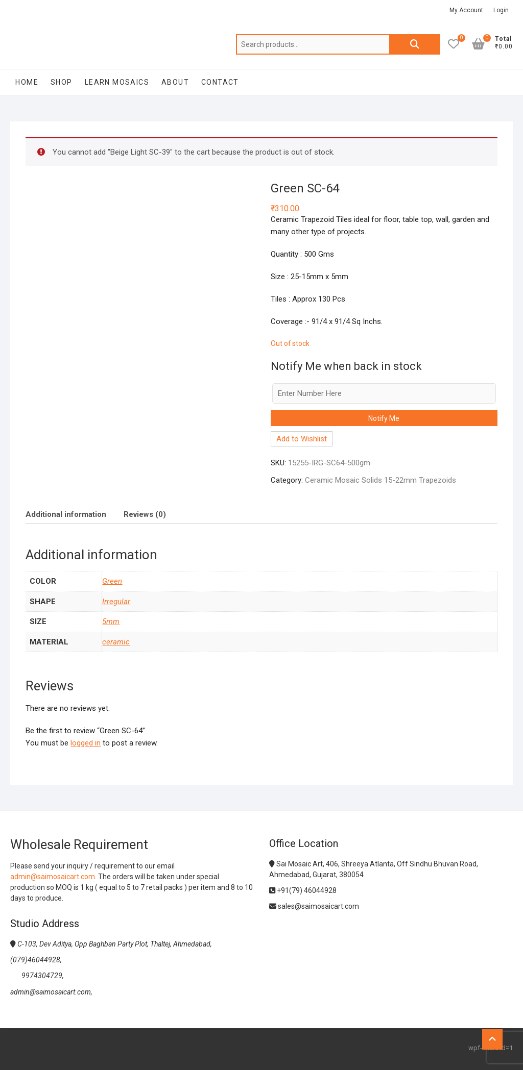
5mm (111, 621)
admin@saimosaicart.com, (51, 992)
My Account (466, 10)
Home (26, 82)
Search (414, 44)
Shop (62, 82)
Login (501, 10)
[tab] (66, 514)
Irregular (116, 601)
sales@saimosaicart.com (314, 906)
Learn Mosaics (117, 82)
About (175, 82)
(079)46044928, (36, 960)
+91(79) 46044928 (303, 890)
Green (112, 581)
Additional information (66, 514)
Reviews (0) (145, 514)
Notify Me (383, 418)
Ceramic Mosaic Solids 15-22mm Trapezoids (380, 480)
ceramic (116, 641)
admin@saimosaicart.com (52, 877)
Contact (220, 82)
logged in (85, 743)
